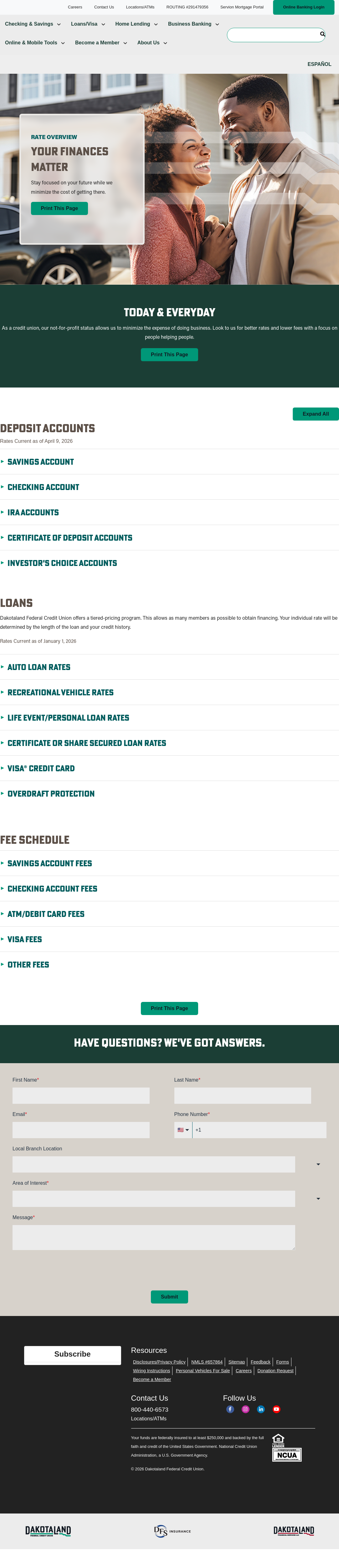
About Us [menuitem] (148, 52)
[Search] (276, 45)
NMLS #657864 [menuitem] (207, 1371)
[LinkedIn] (261, 1419)
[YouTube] (277, 1419)
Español (319, 74)
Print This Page (59, 218)
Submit (169, 1306)
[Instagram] (246, 1419)
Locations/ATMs (149, 1428)
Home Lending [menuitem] (133, 34)
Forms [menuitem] (282, 1371)
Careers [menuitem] (244, 1380)
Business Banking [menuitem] (190, 34)
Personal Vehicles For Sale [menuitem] (203, 1380)
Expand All (316, 423)
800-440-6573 (150, 1419)
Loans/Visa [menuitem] (84, 34)
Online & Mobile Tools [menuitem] (31, 52)
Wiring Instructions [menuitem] (151, 1380)
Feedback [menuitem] (260, 1371)
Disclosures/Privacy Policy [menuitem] (159, 1371)
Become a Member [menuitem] (97, 52)
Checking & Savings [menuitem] (29, 34)
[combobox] (154, 1174)
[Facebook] (230, 1419)
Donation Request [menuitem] (276, 1380)
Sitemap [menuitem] (237, 1371)
